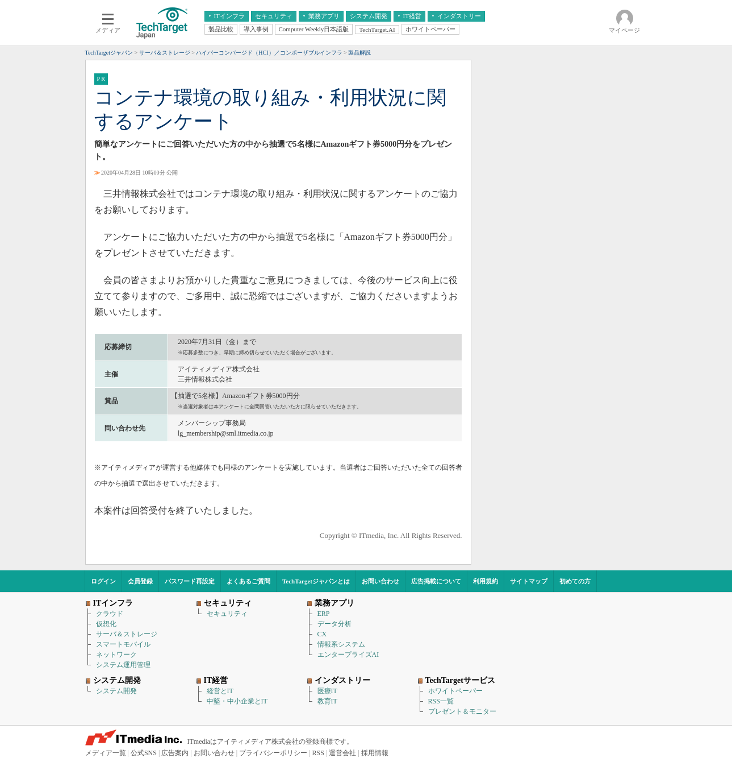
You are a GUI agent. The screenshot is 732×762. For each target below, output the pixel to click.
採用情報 (374, 753)
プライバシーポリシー (273, 753)
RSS (318, 753)
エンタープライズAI (348, 655)
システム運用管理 (123, 665)
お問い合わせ (380, 581)
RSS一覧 (441, 701)
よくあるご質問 (248, 581)
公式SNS (144, 753)
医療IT (327, 691)
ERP (323, 614)
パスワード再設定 (190, 581)
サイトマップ (528, 581)
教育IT (327, 701)
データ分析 (334, 624)
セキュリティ (227, 614)
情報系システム (341, 644)
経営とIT (220, 691)
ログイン (103, 581)
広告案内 (175, 753)
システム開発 (116, 691)
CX (322, 634)
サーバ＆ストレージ (126, 634)
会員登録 (140, 581)
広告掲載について (436, 581)
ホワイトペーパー (455, 691)
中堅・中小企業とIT (237, 701)
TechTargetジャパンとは (316, 581)
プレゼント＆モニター (462, 711)
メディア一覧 (105, 753)
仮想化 (106, 624)
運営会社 (342, 753)
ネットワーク (116, 655)
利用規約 (485, 581)
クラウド (109, 614)
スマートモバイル (123, 644)
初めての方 (575, 581)
